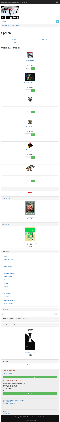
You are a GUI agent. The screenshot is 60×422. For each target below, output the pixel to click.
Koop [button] (33, 68)
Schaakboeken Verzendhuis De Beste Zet (14, 2)
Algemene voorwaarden (9, 403)
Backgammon (15, 39)
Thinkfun (15, 42)
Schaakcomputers (8, 259)
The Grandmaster (30, 217)
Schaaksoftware (8, 266)
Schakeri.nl (33, 420)
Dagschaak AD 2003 (30, 352)
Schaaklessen (6, 413)
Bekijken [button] (28, 68)
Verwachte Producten (9, 273)
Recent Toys (45, 39)
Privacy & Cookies (7, 401)
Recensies (30, 365)
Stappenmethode (8, 276)
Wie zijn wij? (6, 411)
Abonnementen (7, 280)
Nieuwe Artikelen (6, 198)
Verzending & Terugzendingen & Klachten (13, 400)
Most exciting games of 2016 (30, 243)
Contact (5, 405)
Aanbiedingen (5, 224)
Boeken (5, 256)
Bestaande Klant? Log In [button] (30, 377)
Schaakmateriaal (8, 263)
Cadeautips (6, 283)
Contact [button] (30, 393)
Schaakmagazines (8, 269)
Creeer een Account (8, 373)
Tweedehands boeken (9, 300)
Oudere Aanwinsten (8, 303)
